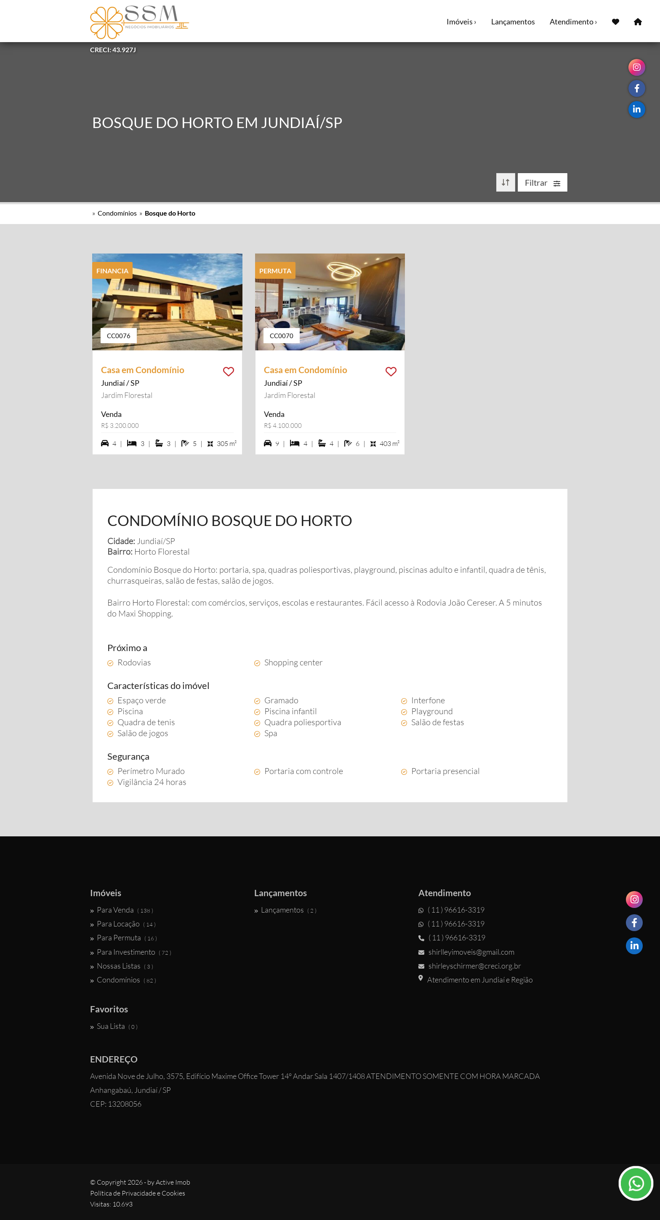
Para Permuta (123, 937)
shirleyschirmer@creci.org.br (469, 965)
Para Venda (121, 909)
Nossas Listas (121, 965)
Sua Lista (114, 1025)
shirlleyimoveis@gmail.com (466, 951)
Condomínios (117, 213)
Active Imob (173, 1182)
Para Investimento (130, 951)
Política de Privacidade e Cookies (137, 1193)
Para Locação (123, 923)
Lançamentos (513, 21)
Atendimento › (573, 21)
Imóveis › (461, 21)
